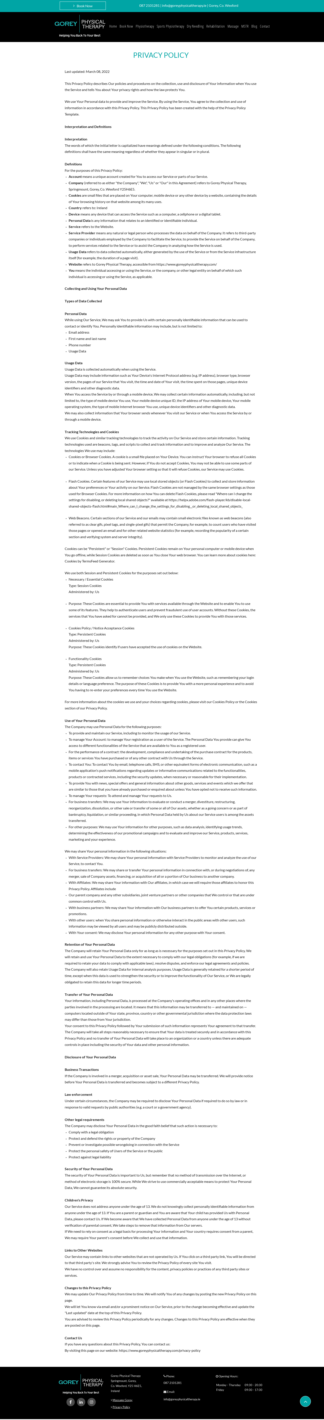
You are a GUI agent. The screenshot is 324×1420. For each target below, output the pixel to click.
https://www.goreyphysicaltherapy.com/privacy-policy (159, 1350)
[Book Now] (83, 6)
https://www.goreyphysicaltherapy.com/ (186, 264)
